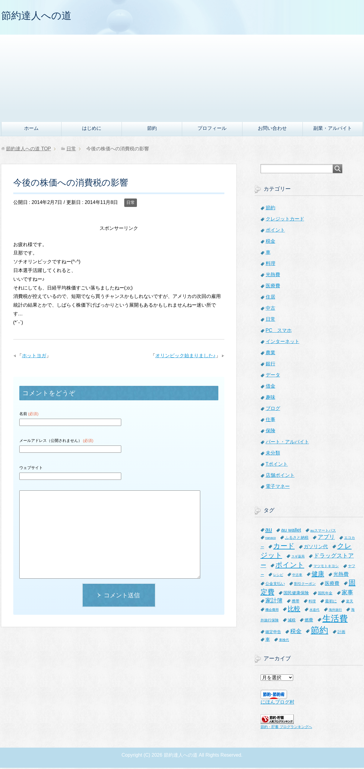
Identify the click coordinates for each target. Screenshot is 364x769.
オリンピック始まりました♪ (185, 356)
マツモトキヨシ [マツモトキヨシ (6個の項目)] (326, 567)
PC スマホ (279, 331)
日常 (130, 203)
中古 (270, 309)
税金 (270, 242)
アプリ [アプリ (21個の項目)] (326, 538)
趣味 (270, 398)
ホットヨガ (34, 356)
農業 (270, 353)
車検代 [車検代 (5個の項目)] (284, 641)
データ (273, 376)
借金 (270, 387)
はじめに (91, 129)
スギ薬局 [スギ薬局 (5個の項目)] (298, 557)
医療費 (273, 286)
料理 (270, 264)
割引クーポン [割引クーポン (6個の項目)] (305, 585)
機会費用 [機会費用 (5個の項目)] (272, 611)
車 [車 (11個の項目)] (267, 640)
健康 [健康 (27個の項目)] (318, 574)
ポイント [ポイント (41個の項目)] (289, 566)
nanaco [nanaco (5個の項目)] (270, 539)
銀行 (270, 364)
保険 (270, 431)
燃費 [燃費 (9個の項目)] (309, 621)
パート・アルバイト (287, 442)
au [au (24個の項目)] (268, 530)
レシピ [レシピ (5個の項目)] (278, 576)
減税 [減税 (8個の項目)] (292, 621)
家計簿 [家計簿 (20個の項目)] (274, 602)
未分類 (273, 454)
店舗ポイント (280, 476)
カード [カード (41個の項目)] (284, 547)
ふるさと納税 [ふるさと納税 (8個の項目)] (297, 538)
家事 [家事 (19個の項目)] (347, 593)
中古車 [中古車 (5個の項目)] (297, 576)
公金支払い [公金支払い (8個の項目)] (275, 585)
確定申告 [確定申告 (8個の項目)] (273, 633)
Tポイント (277, 465)
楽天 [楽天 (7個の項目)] (349, 602)
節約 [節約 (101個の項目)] (319, 631)
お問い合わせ (272, 129)
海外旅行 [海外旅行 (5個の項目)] (335, 611)
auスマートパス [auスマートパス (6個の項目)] (323, 531)
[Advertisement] (182, 78)
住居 (270, 298)
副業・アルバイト (332, 129)
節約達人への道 (39, 16)
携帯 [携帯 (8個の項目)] (295, 602)
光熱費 (273, 275)
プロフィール (212, 129)
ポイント (275, 231)
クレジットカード (285, 220)
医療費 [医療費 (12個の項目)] (332, 584)
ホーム (31, 129)
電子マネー (278, 487)
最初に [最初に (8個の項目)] (331, 602)
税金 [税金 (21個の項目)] (296, 632)
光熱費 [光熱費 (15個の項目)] (341, 575)
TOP (28, 149)
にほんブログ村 (277, 703)
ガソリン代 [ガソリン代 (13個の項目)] (316, 547)
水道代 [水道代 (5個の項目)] (314, 611)
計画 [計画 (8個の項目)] (341, 633)
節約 (152, 129)
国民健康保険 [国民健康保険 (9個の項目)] (296, 594)
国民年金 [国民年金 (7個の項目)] (325, 594)
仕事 (270, 420)
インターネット (282, 342)
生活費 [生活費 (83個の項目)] (335, 619)
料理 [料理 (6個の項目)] (312, 602)
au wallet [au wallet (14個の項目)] (291, 531)
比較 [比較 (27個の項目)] (294, 609)
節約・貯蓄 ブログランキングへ (286, 728)
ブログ (273, 409)
